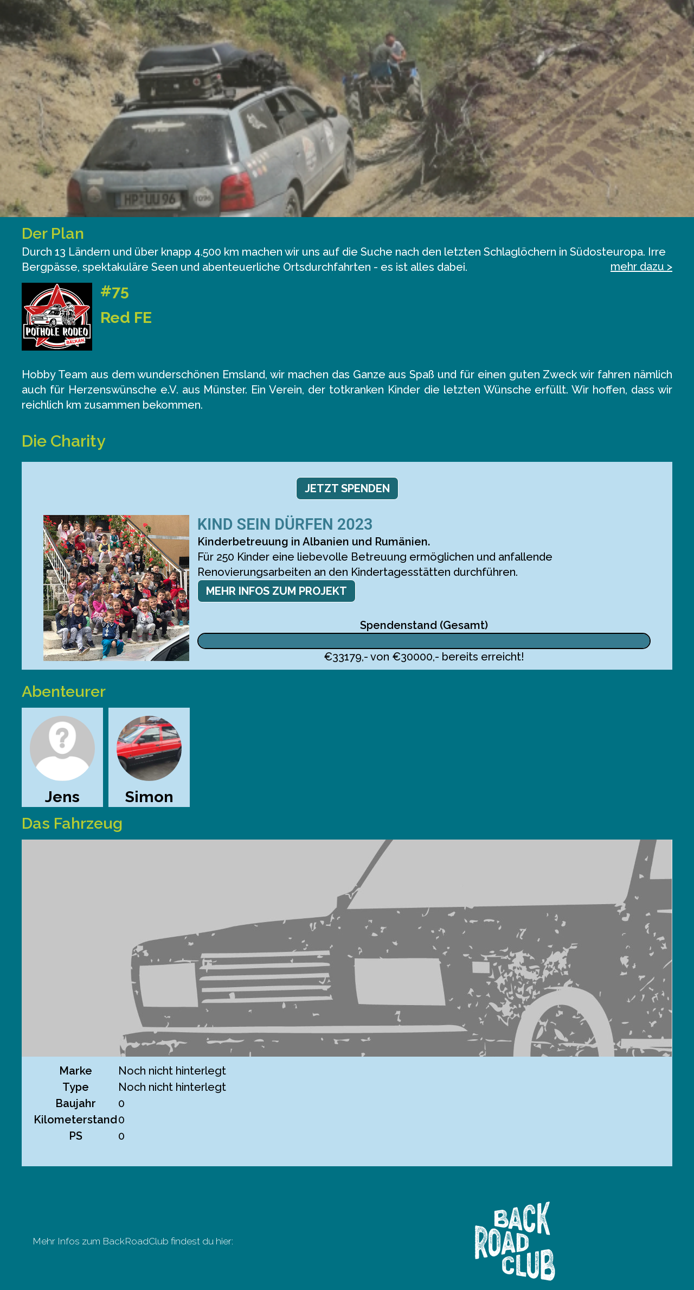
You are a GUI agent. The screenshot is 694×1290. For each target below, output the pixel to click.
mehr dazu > (641, 266)
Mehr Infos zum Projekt (276, 591)
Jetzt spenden (347, 488)
